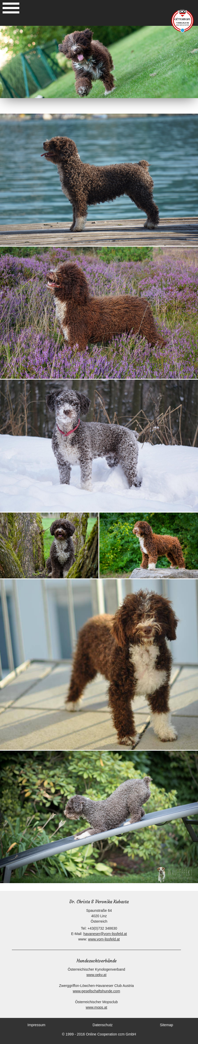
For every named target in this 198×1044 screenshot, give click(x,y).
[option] (99, 62)
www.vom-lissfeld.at (104, 939)
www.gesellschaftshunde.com (96, 991)
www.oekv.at (96, 975)
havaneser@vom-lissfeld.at (105, 934)
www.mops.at (96, 1007)
